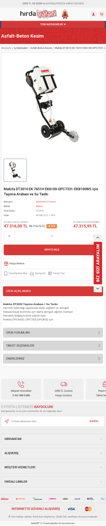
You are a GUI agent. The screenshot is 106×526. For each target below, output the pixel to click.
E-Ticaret (45, 523)
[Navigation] (53, 24)
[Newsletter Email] (53, 421)
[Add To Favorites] (15, 273)
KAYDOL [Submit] (94, 421)
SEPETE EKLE (51, 249)
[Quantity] (52, 236)
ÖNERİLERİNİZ (15, 358)
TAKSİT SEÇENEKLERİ (20, 345)
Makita (39, 206)
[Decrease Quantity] (9, 236)
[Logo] (44, 14)
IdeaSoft (35, 523)
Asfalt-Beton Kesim (22, 36)
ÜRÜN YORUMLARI (18, 332)
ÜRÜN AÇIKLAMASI (18, 291)
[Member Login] (93, 14)
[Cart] (102, 14)
